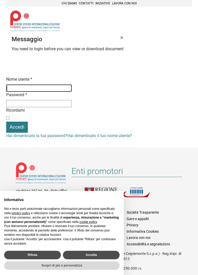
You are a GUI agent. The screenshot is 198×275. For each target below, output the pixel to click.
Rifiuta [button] (32, 255)
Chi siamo (69, 3)
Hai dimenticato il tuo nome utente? (99, 135)
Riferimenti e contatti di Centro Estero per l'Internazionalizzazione (41, 174)
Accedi (17, 127)
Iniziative (102, 3)
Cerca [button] (170, 21)
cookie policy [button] (88, 222)
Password (16, 94)
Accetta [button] (91, 255)
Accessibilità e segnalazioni (148, 244)
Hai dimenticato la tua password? (36, 135)
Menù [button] (181, 21)
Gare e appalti (138, 219)
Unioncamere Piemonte (142, 195)
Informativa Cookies (143, 231)
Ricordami (15, 110)
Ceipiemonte (35, 21)
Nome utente (19, 79)
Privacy (132, 225)
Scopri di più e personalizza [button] (62, 265)
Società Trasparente (143, 212)
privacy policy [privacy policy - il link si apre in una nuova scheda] (21, 213)
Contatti (86, 3)
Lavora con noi (124, 3)
